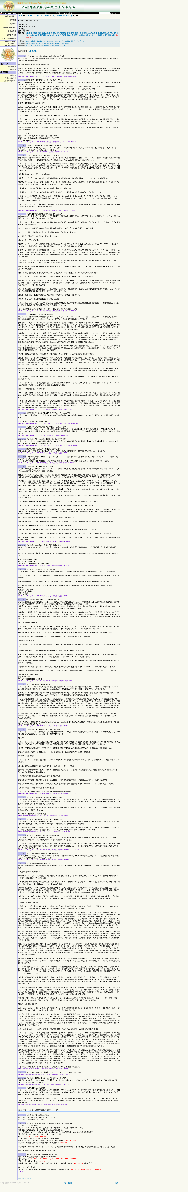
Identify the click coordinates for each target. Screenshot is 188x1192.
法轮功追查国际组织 (9, 81)
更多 (21, 1171)
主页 (31, 1178)
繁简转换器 (12, 67)
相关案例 (21, 1178)
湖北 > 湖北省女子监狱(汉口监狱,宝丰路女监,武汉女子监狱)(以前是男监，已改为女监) (55, 41)
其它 (118, 13)
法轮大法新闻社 (10, 78)
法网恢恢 (13, 75)
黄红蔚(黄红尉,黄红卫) (62, 16)
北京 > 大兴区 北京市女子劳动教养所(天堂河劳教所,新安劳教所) (48, 43)
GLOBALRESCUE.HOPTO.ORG (11, 13)
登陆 (45, 13)
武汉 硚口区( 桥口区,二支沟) (37, 16)
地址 (115, 13)
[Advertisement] (51, 1189)
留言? (117, 1183)
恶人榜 (27, 1178)
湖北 (20, 16)
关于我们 (68, 1183)
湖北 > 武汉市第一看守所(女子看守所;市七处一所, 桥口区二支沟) (48, 45)
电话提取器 (12, 69)
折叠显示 (33, 51)
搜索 (111, 13)
